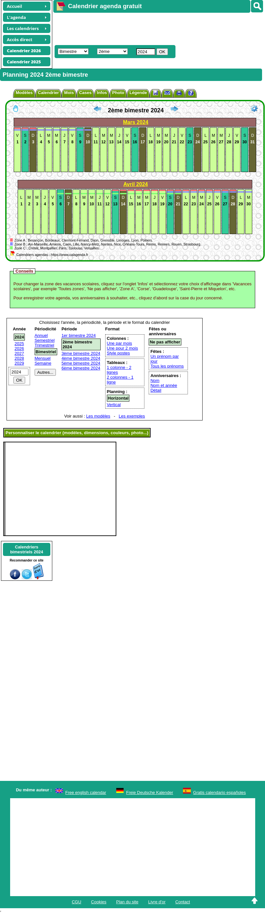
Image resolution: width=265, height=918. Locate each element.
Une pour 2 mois (122, 348)
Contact (182, 901)
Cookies (99, 901)
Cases (85, 92)
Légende (138, 92)
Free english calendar (85, 792)
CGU (76, 901)
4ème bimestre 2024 (80, 358)
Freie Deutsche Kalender (149, 792)
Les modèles (98, 416)
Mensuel (43, 358)
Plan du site (127, 901)
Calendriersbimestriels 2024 (26, 549)
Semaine (43, 363)
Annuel (41, 335)
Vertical (114, 404)
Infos (102, 92)
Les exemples (132, 416)
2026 (19, 348)
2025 (19, 343)
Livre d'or (156, 901)
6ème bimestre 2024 (80, 368)
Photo (118, 92)
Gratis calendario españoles (219, 792)
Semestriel (45, 340)
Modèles (24, 92)
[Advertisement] (152, 28)
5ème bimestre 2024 (80, 363)
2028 (19, 358)
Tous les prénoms (167, 366)
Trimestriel (44, 345)
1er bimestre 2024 (78, 335)
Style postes (118, 353)
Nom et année (163, 385)
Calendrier (48, 92)
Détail (155, 390)
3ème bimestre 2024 (80, 353)
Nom (154, 380)
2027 (19, 353)
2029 (19, 363)
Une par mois (119, 343)
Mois (69, 92)
